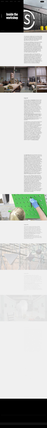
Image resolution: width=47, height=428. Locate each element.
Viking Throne (30, 127)
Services (7, 1)
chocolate (26, 171)
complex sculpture (34, 151)
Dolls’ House (26, 185)
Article (1, 15)
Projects (2, 1)
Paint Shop (28, 167)
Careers (19, 1)
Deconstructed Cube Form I (30, 131)
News (15, 1)
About (23, 1)
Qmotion (11, 1)
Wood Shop (33, 112)
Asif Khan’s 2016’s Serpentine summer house (32, 126)
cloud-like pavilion (35, 149)
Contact (27, 1)
